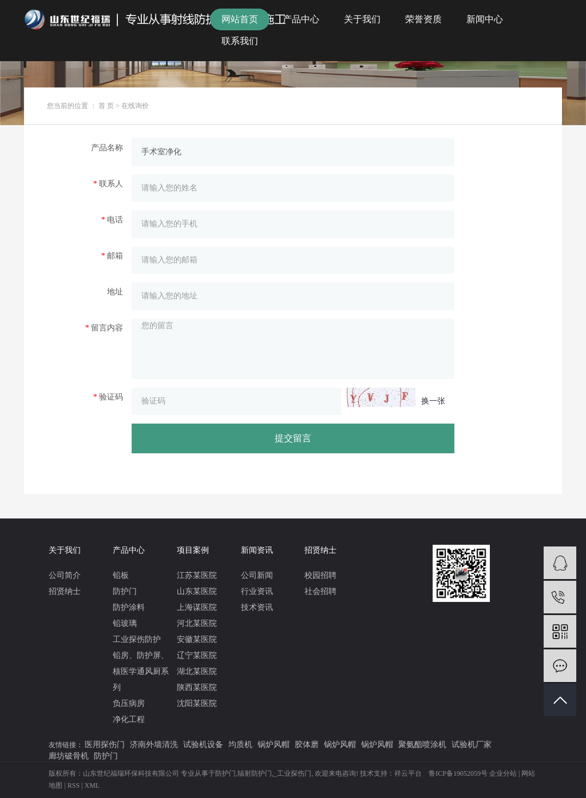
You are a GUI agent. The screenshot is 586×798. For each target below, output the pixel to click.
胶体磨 (307, 744)
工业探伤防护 (137, 639)
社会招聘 (320, 591)
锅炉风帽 (274, 744)
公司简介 (65, 575)
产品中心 (301, 19)
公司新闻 (257, 575)
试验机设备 (203, 744)
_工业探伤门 (292, 773)
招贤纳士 (65, 591)
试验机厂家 (472, 744)
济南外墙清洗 (154, 744)
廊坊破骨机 (69, 756)
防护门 (125, 591)
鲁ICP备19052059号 (458, 773)
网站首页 (239, 19)
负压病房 (129, 703)
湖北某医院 (197, 671)
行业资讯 (257, 591)
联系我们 (239, 41)
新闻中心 (484, 19)
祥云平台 (408, 773)
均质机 (240, 744)
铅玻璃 (125, 623)
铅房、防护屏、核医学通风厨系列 (141, 671)
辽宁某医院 (197, 655)
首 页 (106, 106)
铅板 (121, 575)
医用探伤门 (105, 744)
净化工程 (129, 719)
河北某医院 (197, 623)
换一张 (433, 401)
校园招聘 (320, 575)
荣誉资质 (423, 19)
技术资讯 (257, 607)
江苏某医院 (197, 575)
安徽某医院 (197, 639)
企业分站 (503, 773)
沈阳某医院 (197, 703)
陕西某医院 (197, 687)
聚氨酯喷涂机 (422, 744)
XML (92, 785)
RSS (74, 785)
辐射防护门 (254, 773)
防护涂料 (129, 607)
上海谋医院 (197, 607)
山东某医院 (197, 591)
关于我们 (362, 19)
